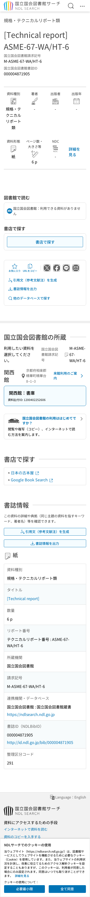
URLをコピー (30, 268)
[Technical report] (23, 598)
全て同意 (67, 888)
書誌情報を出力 (22, 288)
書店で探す (45, 242)
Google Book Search (32, 480)
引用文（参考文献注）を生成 (32, 280)
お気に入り (15, 268)
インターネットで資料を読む (26, 829)
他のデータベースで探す (29, 298)
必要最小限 (24, 888)
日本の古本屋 (25, 473)
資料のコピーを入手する (22, 836)
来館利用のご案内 (69, 375)
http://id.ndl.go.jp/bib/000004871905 (40, 742)
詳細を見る (74, 151)
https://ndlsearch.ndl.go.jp (31, 714)
